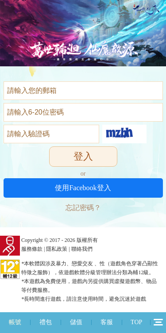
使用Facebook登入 (83, 187)
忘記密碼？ (83, 207)
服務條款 (31, 249)
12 (158, 322)
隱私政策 (56, 249)
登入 (83, 156)
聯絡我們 (82, 249)
